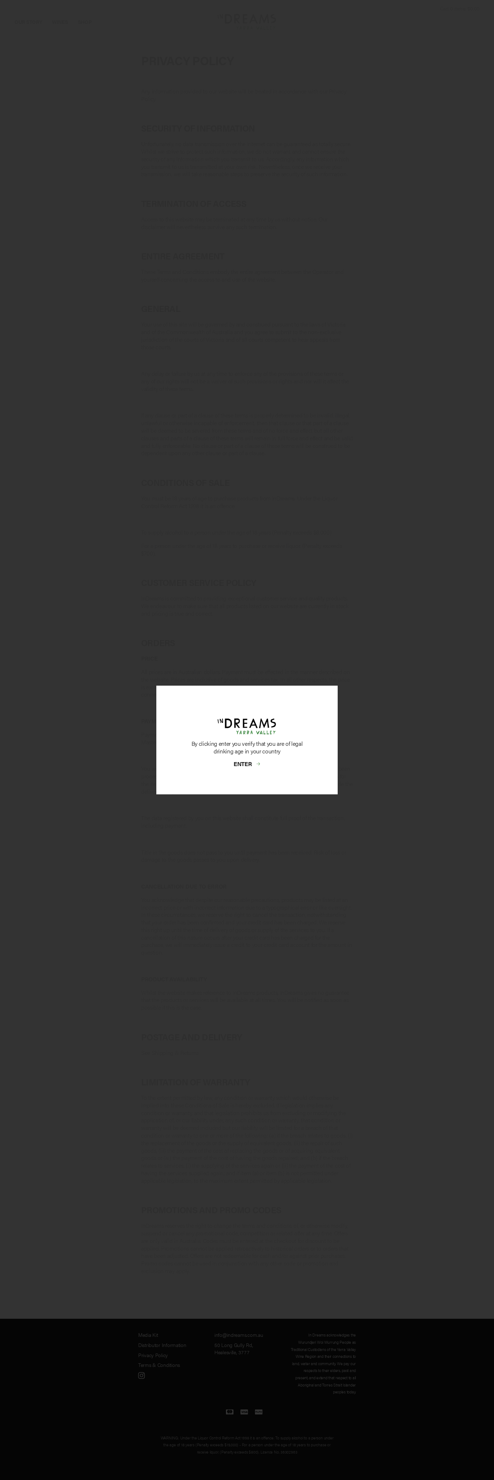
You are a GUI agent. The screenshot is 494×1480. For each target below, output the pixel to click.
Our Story (28, 21)
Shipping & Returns (175, 1052)
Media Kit (148, 1334)
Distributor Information (162, 1344)
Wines (60, 21)
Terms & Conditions (159, 1364)
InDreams (247, 22)
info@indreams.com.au (238, 1334)
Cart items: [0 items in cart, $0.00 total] (459, 8)
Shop (85, 21)
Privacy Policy (153, 1355)
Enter (243, 764)
